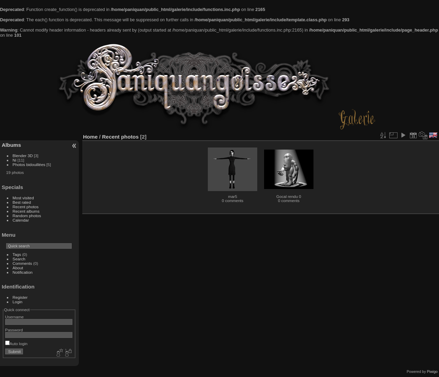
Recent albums (26, 211)
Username (14, 317)
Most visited (23, 198)
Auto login (16, 343)
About (18, 268)
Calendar (21, 220)
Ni (14, 160)
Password (14, 330)
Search (19, 259)
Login (18, 301)
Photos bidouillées (29, 164)
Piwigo (432, 371)
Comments (22, 263)
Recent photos (26, 206)
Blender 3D (23, 155)
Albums (11, 145)
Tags (17, 254)
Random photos (27, 215)
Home (90, 137)
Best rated (22, 202)
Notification (23, 272)
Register (20, 297)
